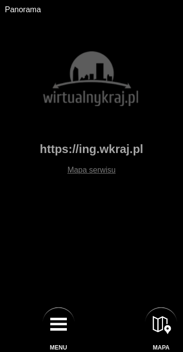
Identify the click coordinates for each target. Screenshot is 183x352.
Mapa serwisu (91, 170)
